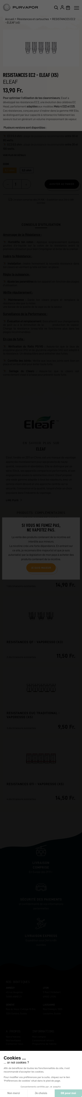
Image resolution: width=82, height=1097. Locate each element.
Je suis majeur (41, 567)
